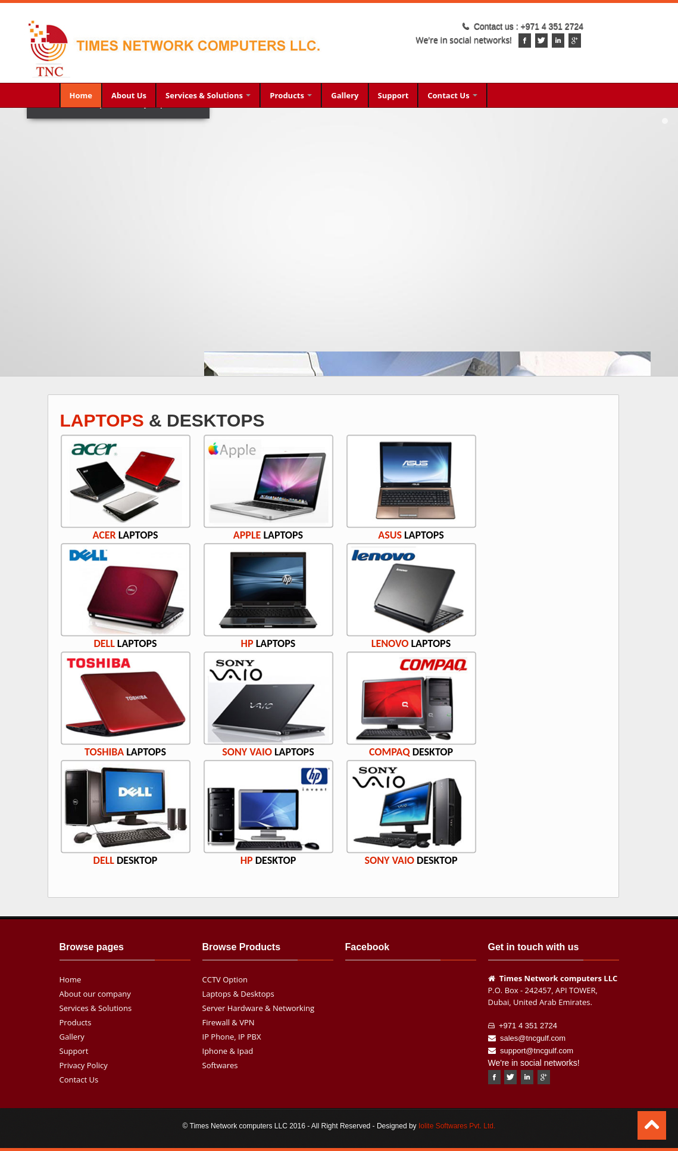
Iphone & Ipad (228, 1051)
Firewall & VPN (228, 1022)
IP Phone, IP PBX (231, 1036)
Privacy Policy (84, 1065)
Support (393, 95)
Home (81, 95)
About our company (95, 993)
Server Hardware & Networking (258, 1008)
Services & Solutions (208, 95)
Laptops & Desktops (238, 993)
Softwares (220, 1065)
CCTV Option (225, 979)
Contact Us (452, 95)
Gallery (344, 95)
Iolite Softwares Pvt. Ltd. (456, 1126)
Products (291, 95)
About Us (128, 95)
